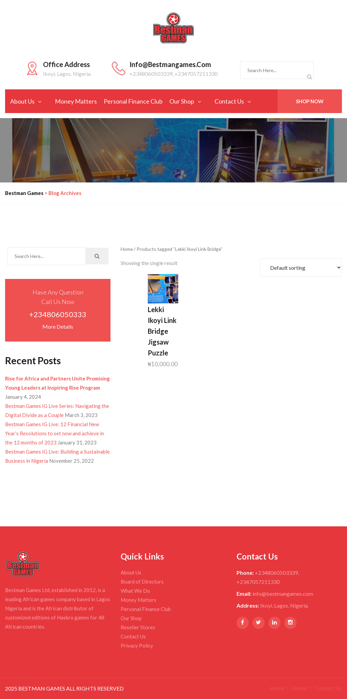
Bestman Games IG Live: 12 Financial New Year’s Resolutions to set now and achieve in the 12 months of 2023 (54, 433)
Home (127, 249)
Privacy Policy (137, 645)
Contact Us (229, 101)
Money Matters (76, 101)
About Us (22, 101)
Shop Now (310, 101)
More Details (57, 326)
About (299, 688)
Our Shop (181, 101)
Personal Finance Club (133, 101)
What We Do (135, 591)
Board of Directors (142, 581)
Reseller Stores (138, 627)
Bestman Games (24, 193)
